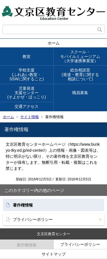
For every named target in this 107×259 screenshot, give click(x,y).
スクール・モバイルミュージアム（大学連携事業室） (80, 56)
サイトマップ (54, 254)
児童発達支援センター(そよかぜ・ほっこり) (26, 93)
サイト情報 (29, 117)
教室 (27, 56)
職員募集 (80, 92)
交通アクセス (27, 106)
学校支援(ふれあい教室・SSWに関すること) (26, 74)
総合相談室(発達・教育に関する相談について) (80, 74)
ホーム (54, 43)
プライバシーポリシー (33, 219)
